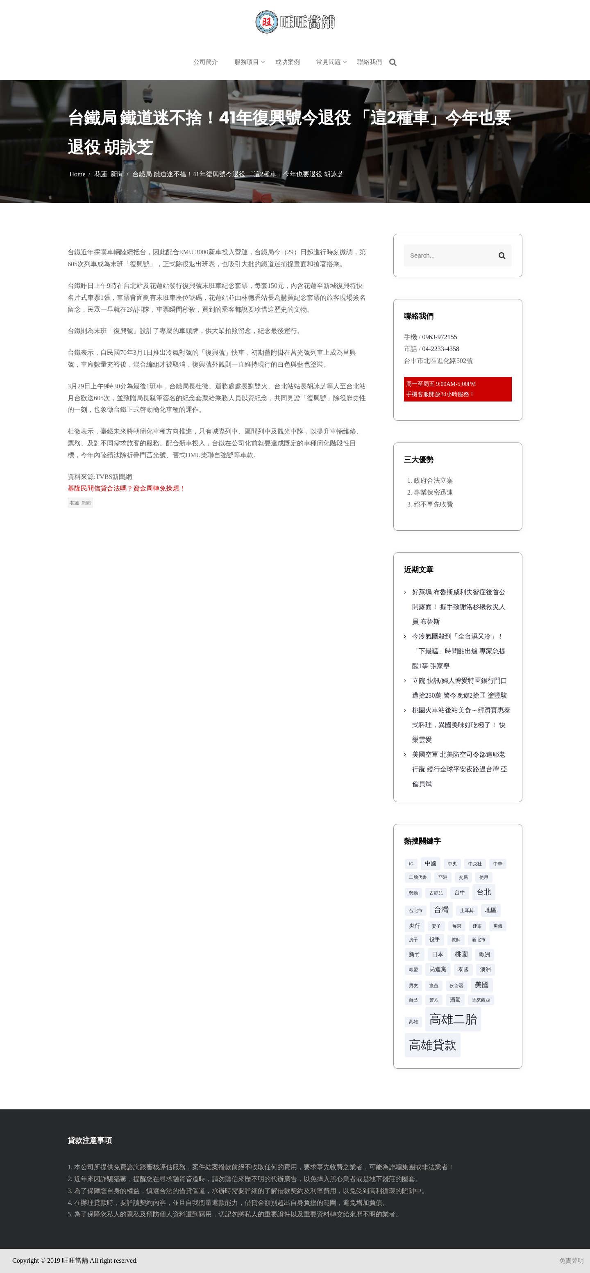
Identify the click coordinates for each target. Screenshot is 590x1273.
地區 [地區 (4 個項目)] (491, 910)
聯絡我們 (369, 62)
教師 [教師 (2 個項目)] (456, 940)
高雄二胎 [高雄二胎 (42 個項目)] (453, 1019)
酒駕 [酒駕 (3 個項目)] (455, 1000)
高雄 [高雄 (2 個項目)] (413, 1022)
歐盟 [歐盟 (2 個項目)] (413, 969)
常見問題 (328, 62)
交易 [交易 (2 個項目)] (463, 877)
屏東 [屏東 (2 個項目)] (456, 926)
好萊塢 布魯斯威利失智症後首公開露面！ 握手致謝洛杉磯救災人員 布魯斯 (459, 607)
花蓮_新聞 (80, 502)
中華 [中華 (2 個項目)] (497, 864)
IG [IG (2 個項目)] (411, 864)
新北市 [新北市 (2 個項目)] (479, 940)
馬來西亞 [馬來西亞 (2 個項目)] (481, 1000)
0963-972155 (439, 336)
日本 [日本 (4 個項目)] (437, 954)
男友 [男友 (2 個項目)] (413, 985)
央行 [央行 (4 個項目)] (414, 925)
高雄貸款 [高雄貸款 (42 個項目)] (432, 1045)
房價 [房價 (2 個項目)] (497, 926)
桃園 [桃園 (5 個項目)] (461, 954)
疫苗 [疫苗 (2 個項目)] (433, 985)
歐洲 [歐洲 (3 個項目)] (484, 955)
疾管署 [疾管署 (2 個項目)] (456, 985)
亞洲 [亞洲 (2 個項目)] (442, 877)
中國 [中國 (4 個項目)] (430, 863)
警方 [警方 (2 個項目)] (433, 1000)
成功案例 (287, 62)
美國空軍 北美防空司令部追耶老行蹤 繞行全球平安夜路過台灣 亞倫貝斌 (459, 769)
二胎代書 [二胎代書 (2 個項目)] (418, 877)
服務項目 (246, 62)
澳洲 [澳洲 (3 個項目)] (485, 969)
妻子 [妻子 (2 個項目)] (436, 926)
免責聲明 (571, 1260)
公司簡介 (205, 62)
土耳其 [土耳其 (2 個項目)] (467, 910)
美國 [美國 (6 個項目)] (482, 985)
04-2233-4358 (440, 348)
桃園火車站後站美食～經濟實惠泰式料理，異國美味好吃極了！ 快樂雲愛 (461, 725)
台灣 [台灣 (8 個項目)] (441, 910)
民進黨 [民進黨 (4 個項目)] (438, 969)
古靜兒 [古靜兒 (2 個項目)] (436, 893)
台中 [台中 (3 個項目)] (459, 893)
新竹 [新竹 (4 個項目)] (414, 954)
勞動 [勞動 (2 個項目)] (413, 893)
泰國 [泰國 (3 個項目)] (463, 969)
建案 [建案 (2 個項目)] (477, 926)
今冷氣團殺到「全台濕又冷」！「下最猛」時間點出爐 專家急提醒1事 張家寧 (459, 651)
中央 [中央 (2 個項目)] (452, 864)
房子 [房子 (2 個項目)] (413, 940)
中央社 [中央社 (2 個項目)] (475, 864)
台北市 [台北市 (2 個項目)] (415, 910)
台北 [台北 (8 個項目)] (484, 892)
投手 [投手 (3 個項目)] (434, 939)
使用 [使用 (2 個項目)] (483, 877)
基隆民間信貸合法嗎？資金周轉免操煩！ (127, 488)
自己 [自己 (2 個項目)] (413, 1000)
